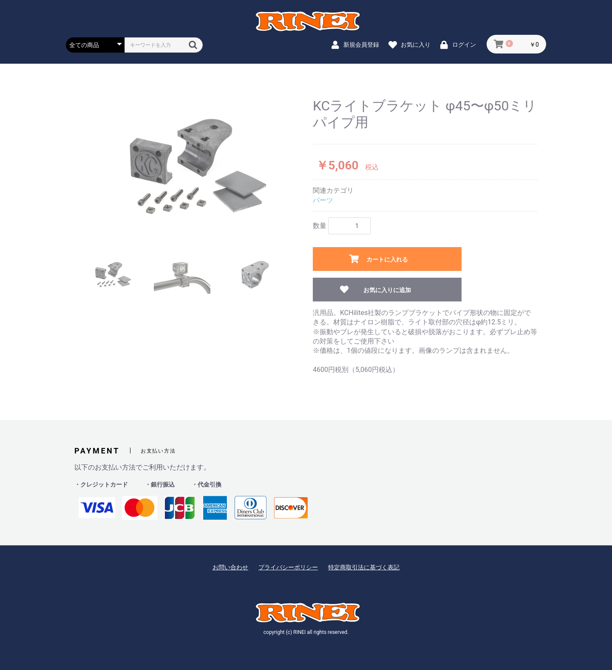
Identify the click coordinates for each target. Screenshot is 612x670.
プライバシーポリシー (288, 567)
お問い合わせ (230, 567)
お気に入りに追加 (387, 290)
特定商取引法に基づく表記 (364, 567)
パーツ (323, 200)
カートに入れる (387, 259)
